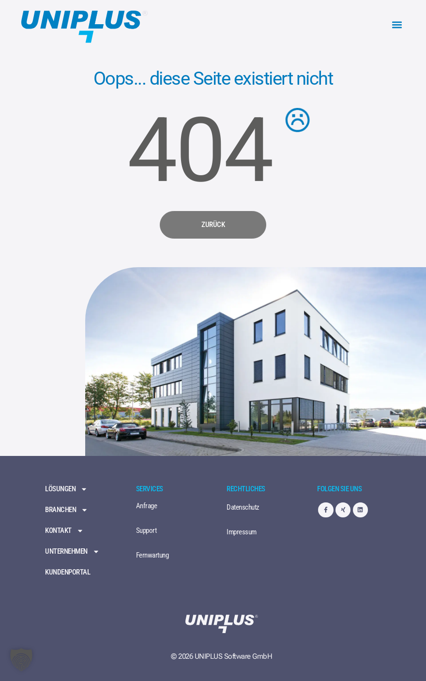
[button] (397, 25)
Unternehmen (72, 551)
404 (199, 150)
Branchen (66, 510)
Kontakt (64, 530)
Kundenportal (67, 572)
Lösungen (66, 489)
